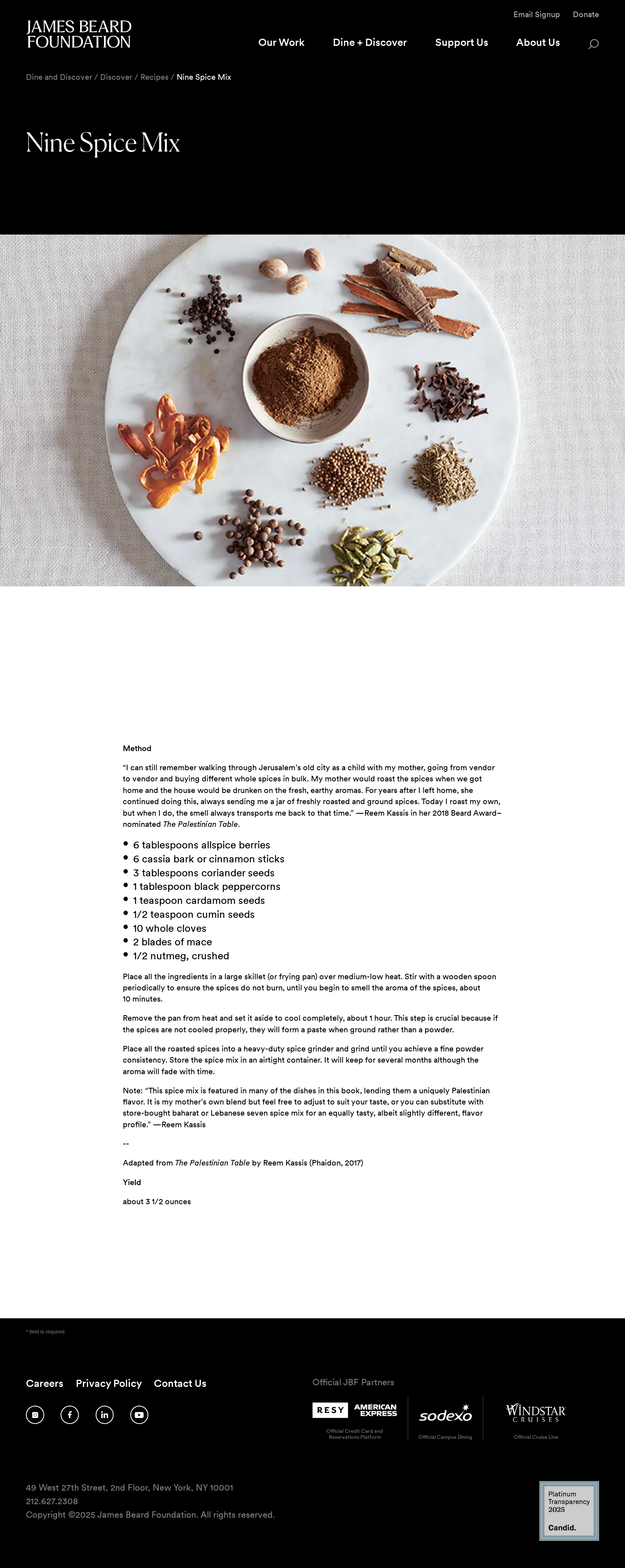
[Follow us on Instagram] (35, 1414)
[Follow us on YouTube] (139, 1414)
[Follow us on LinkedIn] (104, 1414)
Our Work (281, 42)
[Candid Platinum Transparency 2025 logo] (569, 1539)
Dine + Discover (370, 42)
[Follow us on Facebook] (69, 1414)
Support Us (461, 42)
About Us (538, 42)
